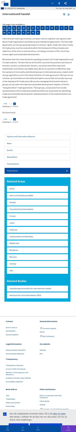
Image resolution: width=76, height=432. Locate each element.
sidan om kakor (59, 414)
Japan (12, 223)
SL (38, 33)
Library (42, 332)
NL (9, 33)
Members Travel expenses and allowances (17, 374)
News (9, 143)
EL (42, 28)
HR (52, 28)
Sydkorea (13, 230)
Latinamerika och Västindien (21, 236)
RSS (69, 14)
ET (33, 28)
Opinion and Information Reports (21, 136)
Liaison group (44, 402)
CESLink (42, 405)
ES (4, 28)
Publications (12, 170)
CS (14, 28)
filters (64, 14)
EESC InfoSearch (47, 337)
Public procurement (13, 403)
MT (4, 33)
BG (9, 28)
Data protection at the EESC (16, 351)
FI (23, 33)
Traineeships (10, 400)
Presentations (13, 164)
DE (28, 28)
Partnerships (10, 407)
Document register (48, 329)
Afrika (11, 188)
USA (11, 271)
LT (66, 28)
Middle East (14, 243)
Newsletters (12, 157)
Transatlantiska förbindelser (21, 209)
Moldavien (13, 250)
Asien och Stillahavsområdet (21, 195)
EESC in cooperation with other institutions (51, 397)
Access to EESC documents (16, 369)
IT (57, 28)
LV (61, 28)
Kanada (12, 202)
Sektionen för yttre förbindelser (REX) (25, 295)
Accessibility (59, 3)
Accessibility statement (14, 382)
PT (19, 33)
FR (38, 28)
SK (33, 33)
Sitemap (43, 351)
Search (38, 429)
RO (28, 33)
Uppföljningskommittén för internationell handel (30, 289)
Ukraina (12, 264)
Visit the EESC (11, 332)
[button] (65, 3)
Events (10, 150)
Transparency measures (14, 366)
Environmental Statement (15, 354)
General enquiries (12, 335)
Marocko (13, 257)
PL (14, 33)
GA (47, 28)
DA (19, 28)
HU (71, 28)
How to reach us (11, 328)
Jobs (7, 396)
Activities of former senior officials (18, 379)
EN (24, 28)
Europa (12, 216)
